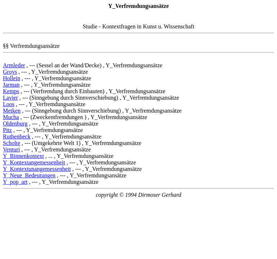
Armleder (14, 65)
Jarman (11, 85)
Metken (12, 111)
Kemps (11, 91)
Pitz (7, 130)
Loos (8, 104)
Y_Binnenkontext (23, 156)
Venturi (11, 149)
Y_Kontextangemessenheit (34, 162)
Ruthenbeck (16, 136)
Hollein (11, 78)
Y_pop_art (15, 182)
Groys (10, 72)
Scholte (11, 143)
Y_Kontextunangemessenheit (37, 169)
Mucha (11, 117)
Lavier (10, 98)
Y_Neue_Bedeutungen (29, 175)
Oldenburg (15, 124)
